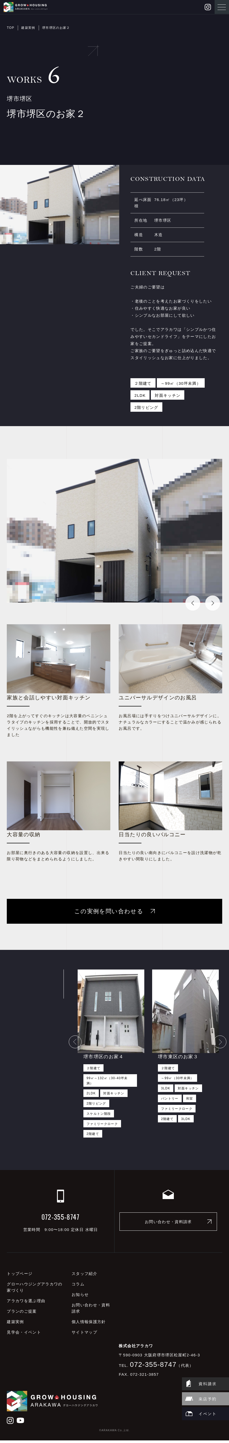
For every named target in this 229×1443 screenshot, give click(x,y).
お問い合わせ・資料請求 (168, 1224)
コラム (78, 1287)
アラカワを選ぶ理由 (26, 1303)
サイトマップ (84, 1335)
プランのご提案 (22, 1314)
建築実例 (28, 28)
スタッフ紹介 (84, 1276)
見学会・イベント (24, 1335)
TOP (10, 28)
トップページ (19, 1276)
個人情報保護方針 (89, 1324)
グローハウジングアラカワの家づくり (34, 1290)
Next (207, 601)
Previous (188, 601)
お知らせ (80, 1297)
